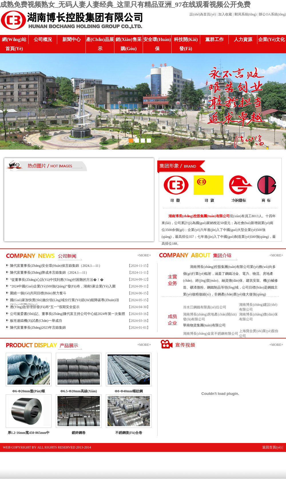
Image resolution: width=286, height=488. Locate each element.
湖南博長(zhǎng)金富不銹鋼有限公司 (210, 334)
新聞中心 (71, 39)
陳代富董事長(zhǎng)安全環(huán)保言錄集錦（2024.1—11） (56, 266)
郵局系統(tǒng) (246, 14)
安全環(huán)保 (157, 44)
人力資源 (243, 39)
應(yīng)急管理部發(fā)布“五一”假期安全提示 (45, 307)
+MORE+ (144, 255)
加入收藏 (225, 14)
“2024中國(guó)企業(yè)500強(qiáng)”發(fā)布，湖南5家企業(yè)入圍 (63, 286)
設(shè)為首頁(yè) (203, 14)
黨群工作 (214, 39)
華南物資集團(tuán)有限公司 (204, 325)
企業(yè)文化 (271, 39)
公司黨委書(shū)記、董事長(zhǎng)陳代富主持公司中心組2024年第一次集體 (67, 314)
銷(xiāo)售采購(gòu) (129, 44)
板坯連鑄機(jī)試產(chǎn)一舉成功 (36, 321)
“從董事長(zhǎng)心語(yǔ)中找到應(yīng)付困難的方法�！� (57, 280)
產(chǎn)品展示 (100, 44)
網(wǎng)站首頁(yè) (14, 44)
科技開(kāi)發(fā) (186, 44)
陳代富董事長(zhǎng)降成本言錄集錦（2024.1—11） (49, 273)
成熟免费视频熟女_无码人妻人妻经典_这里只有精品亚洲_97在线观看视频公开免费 (125, 4)
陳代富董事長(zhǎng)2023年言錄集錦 (38, 328)
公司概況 (43, 39)
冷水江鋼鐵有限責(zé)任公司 (204, 307)
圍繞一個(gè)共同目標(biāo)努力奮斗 (38, 293)
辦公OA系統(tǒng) (272, 14)
